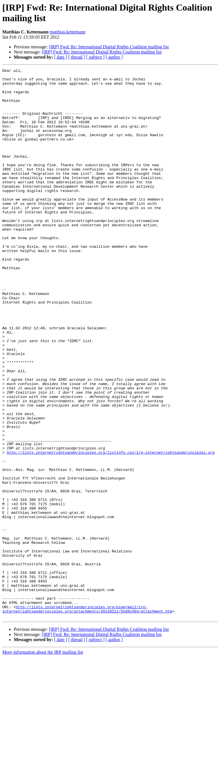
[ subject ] (95, 57)
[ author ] (114, 57)
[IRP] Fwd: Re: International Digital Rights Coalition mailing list (109, 46)
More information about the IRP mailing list (42, 762)
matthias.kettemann (67, 31)
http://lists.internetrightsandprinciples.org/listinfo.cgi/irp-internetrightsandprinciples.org (111, 529)
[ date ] (60, 57)
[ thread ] (76, 57)
